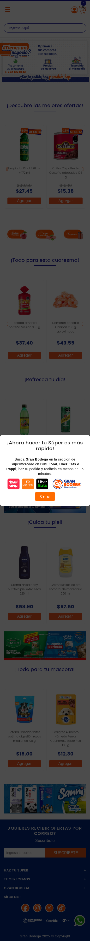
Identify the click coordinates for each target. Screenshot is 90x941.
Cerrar (45, 496)
